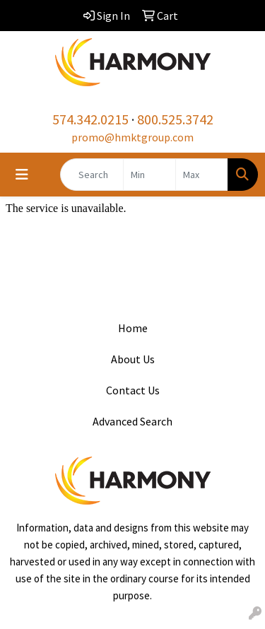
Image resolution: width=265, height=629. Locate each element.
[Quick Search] (92, 174)
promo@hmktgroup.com (132, 137)
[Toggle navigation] (22, 174)
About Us (133, 359)
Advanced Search (132, 421)
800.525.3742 (175, 119)
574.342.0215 (90, 119)
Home (133, 328)
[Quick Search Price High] (201, 174)
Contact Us (133, 390)
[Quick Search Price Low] (149, 174)
